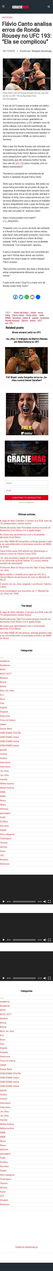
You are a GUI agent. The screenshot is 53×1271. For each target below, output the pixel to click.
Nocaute (17, 318)
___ (2, 657)
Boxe (2, 699)
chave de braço (21, 312)
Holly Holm (31, 315)
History (3, 754)
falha (7, 315)
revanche (44, 318)
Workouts (4, 864)
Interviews (5, 762)
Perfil (2, 817)
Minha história (7, 783)
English (3, 707)
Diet (2, 703)
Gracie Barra (6, 728)
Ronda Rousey (12, 320)
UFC (40, 320)
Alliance (4, 678)
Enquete (4, 711)
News (3, 800)
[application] (26, 889)
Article (3, 682)
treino (33, 320)
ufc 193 (9, 323)
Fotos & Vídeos (7, 720)
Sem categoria (7, 834)
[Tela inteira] (49, 901)
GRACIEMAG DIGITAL (10, 733)
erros (40, 312)
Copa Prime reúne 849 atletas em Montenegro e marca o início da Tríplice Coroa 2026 (23, 552)
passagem (5, 813)
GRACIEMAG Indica (9, 737)
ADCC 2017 (5, 673)
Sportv (24, 320)
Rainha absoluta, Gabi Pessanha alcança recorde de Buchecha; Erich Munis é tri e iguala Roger (25, 529)
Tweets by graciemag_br (26, 1247)
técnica (3, 847)
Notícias (7, 17)
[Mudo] (44, 901)
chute (33, 312)
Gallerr (3, 724)
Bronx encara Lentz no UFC (26, 332)
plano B (26, 318)
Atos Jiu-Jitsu (7, 690)
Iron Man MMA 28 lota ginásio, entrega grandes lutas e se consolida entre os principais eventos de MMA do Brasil (26, 544)
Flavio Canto (18, 315)
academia (4, 661)
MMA (8, 318)
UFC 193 (19, 163)
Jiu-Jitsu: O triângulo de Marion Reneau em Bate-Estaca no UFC (26, 340)
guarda (3, 749)
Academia (5, 665)
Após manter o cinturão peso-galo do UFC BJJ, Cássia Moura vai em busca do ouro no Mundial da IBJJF (24, 577)
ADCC (3, 669)
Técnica (3, 842)
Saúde (3, 830)
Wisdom (4, 859)
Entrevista (5, 716)
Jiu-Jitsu (4, 771)
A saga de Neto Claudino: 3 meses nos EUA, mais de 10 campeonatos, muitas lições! (26, 522)
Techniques (5, 838)
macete (3, 779)
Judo (41, 315)
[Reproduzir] (3, 901)
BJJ (2, 695)
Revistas (4, 826)
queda (35, 318)
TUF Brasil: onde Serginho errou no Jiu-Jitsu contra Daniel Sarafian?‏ (26, 379)
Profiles (4, 821)
